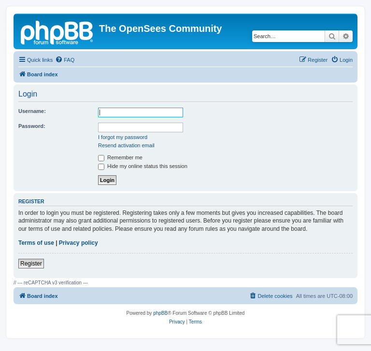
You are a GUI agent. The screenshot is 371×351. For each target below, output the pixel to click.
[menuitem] (64, 60)
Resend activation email (126, 145)
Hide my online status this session (142, 166)
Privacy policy (78, 242)
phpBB (160, 313)
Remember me (120, 157)
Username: (32, 111)
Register (31, 263)
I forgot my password (122, 137)
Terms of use (36, 242)
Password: (31, 126)
